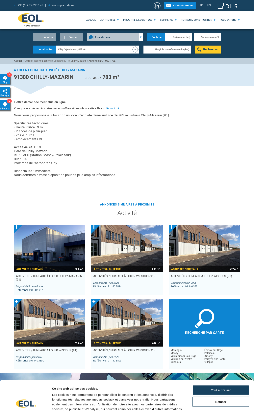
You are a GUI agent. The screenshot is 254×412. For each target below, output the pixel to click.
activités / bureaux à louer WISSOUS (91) (124, 276)
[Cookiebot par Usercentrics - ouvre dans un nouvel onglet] (25, 404)
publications (228, 20)
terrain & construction (196, 20)
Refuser (220, 374)
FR (201, 5)
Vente (73, 37)
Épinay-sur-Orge (213, 350)
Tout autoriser (221, 362)
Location (48, 37)
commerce (166, 20)
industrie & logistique (137, 20)
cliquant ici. (112, 108)
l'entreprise (107, 20)
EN (209, 5)
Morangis (176, 350)
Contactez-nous (183, 5)
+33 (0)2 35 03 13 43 (30, 5)
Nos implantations (63, 5)
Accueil (91, 20)
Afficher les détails (218, 404)
